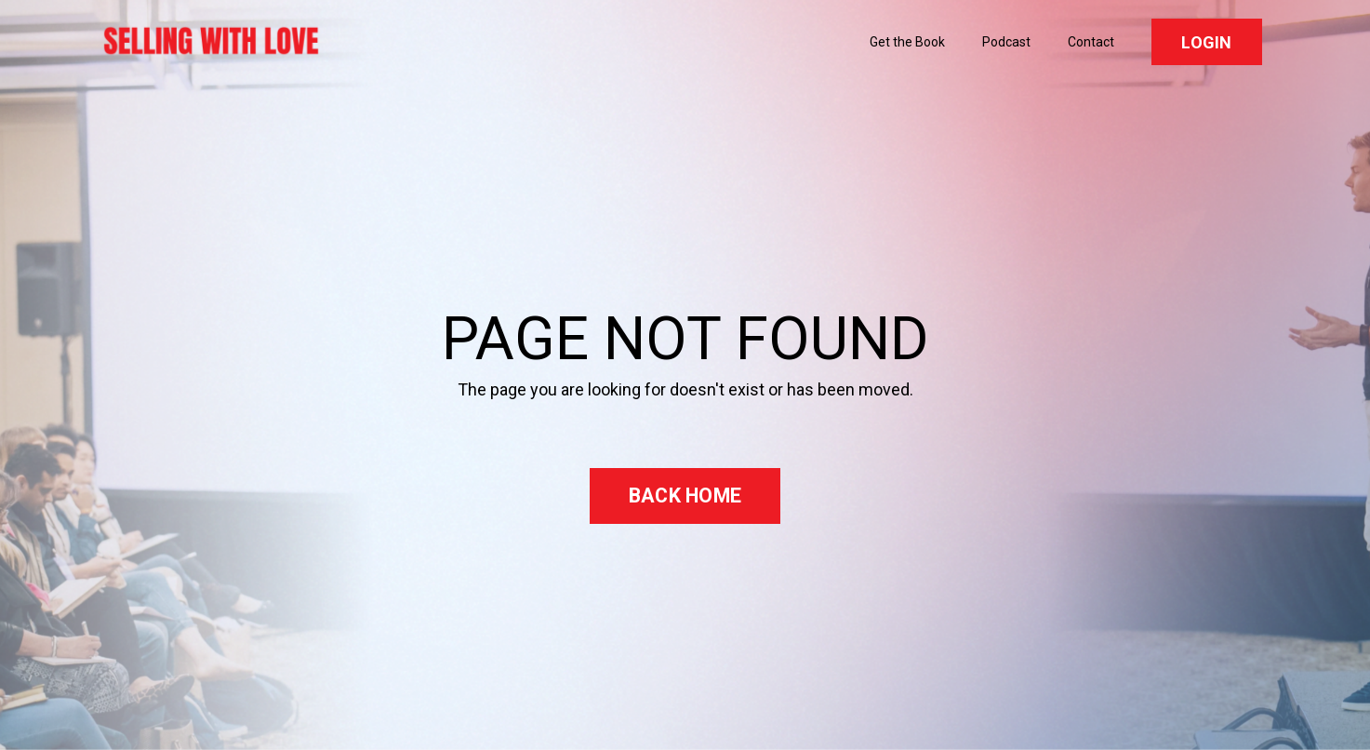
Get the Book (907, 41)
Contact (1091, 41)
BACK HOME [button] (685, 495)
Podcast (1006, 41)
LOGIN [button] (1206, 42)
